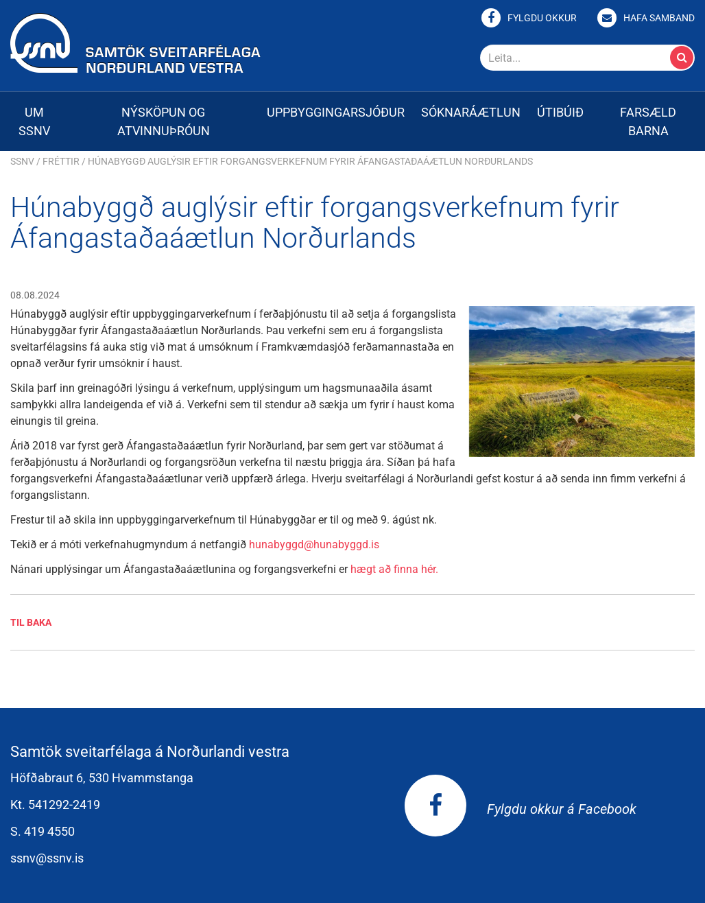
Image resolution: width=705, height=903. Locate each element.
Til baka (30, 622)
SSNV (22, 161)
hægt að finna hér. (394, 569)
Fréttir (61, 161)
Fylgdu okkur (542, 17)
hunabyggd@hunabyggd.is (314, 544)
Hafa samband (659, 17)
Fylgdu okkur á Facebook (520, 809)
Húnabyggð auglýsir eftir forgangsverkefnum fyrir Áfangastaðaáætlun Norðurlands (310, 161)
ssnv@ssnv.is (47, 858)
